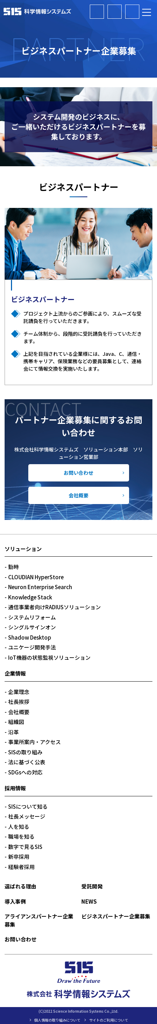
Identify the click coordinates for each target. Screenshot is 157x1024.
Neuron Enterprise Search (40, 587)
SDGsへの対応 (25, 772)
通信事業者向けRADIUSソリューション (54, 607)
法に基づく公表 (26, 762)
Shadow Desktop (29, 637)
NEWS (89, 901)
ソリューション (23, 548)
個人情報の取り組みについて (57, 1020)
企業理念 (18, 691)
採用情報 (15, 788)
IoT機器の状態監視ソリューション (49, 657)
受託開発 (92, 886)
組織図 (16, 721)
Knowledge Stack (30, 597)
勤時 (13, 566)
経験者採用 (21, 866)
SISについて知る (28, 806)
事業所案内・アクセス (34, 741)
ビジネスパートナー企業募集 (114, 12)
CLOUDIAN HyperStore (36, 577)
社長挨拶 (18, 701)
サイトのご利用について (108, 1020)
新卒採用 (18, 856)
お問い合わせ (78, 472)
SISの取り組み (25, 752)
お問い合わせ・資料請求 (132, 12)
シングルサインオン (32, 627)
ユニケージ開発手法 (32, 647)
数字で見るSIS (25, 846)
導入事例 (15, 901)
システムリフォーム (32, 617)
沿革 (13, 732)
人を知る (18, 826)
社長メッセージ (26, 816)
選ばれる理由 (20, 886)
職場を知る (21, 836)
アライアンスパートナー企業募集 (97, 12)
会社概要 (78, 495)
